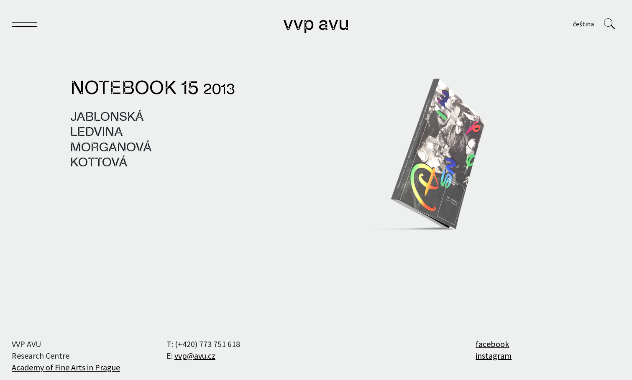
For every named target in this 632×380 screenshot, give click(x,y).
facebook (492, 344)
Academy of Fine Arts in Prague (66, 367)
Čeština (583, 24)
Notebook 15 (152, 89)
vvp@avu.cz (194, 355)
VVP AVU (316, 24)
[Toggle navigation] (24, 25)
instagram (494, 355)
